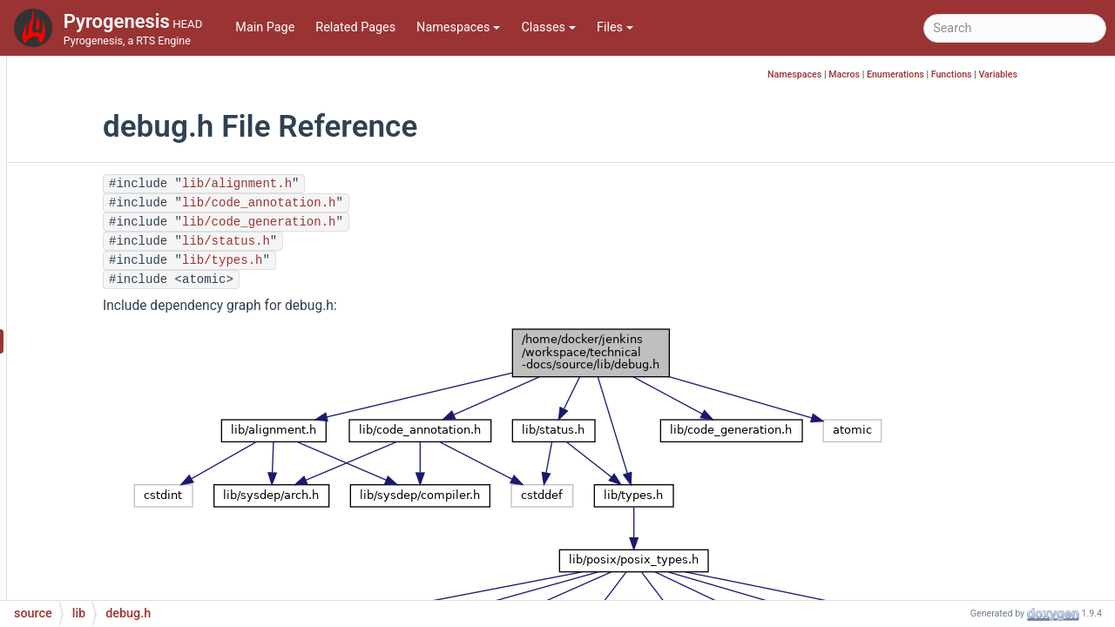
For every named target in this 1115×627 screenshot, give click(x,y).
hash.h (106, 523)
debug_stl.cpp (126, 367)
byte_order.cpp (128, 158)
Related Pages (355, 27)
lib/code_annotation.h (387, 203)
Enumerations (979, 74)
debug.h (109, 341)
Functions (1035, 74)
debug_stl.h (119, 393)
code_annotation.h (139, 210)
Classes (548, 27)
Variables (1081, 74)
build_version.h (129, 132)
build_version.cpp (136, 105)
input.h (106, 576)
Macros (927, 74)
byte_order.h (121, 184)
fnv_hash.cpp (124, 419)
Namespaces (458, 27)
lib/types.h (351, 260)
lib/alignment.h (366, 184)
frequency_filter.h (134, 497)
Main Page (264, 27)
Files (615, 27)
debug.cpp (116, 314)
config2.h (113, 288)
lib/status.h (355, 241)
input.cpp (113, 550)
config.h (109, 262)
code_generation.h (138, 236)
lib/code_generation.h (387, 222)
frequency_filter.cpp (141, 471)
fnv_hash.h (117, 445)
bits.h (102, 79)
